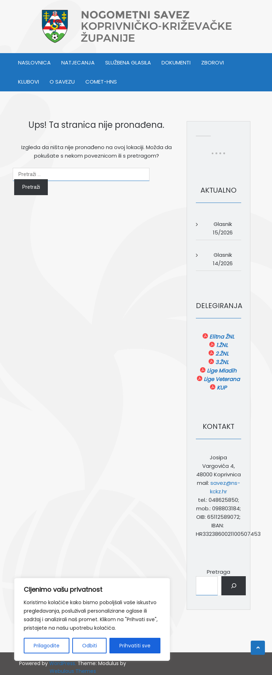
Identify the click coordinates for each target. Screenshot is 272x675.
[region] (92, 619)
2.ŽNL (221, 353)
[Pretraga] (233, 585)
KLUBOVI (28, 81)
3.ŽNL (221, 362)
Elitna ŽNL (221, 336)
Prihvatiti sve (135, 645)
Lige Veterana (221, 379)
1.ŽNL (221, 345)
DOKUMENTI (176, 62)
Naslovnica (34, 62)
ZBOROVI (212, 62)
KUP (221, 387)
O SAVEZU (62, 81)
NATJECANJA (78, 62)
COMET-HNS (101, 81)
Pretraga (218, 571)
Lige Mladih (221, 370)
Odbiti (89, 645)
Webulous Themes (73, 671)
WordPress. (62, 663)
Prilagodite (47, 645)
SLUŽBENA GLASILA (128, 62)
